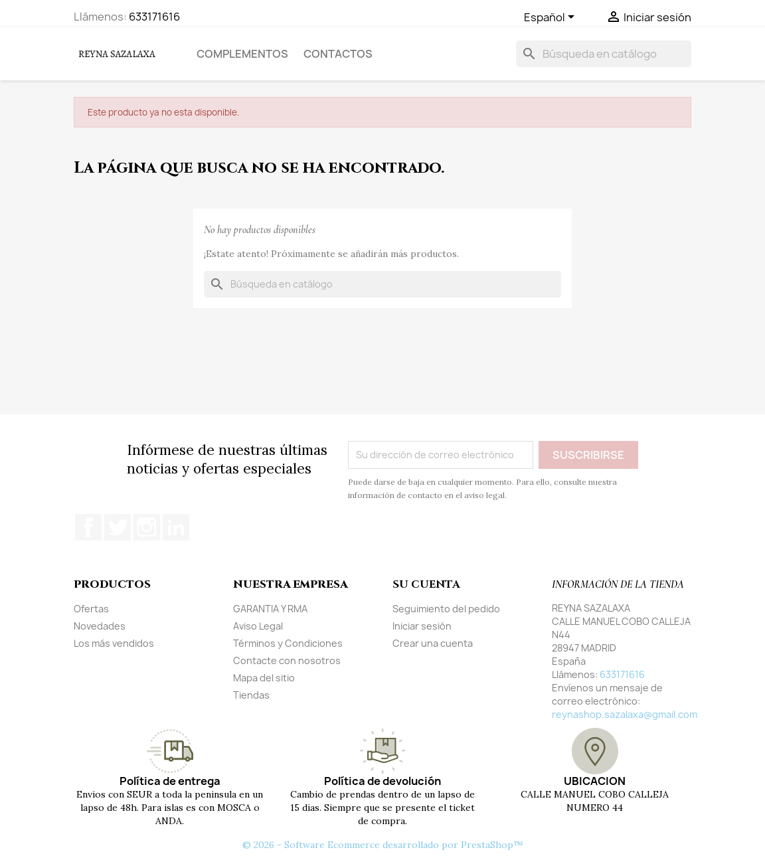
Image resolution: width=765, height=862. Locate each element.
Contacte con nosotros (287, 660)
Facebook (88, 527)
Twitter (117, 527)
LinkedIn (176, 527)
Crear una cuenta (432, 643)
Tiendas (251, 695)
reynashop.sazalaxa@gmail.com (624, 714)
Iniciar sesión (422, 626)
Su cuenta (426, 584)
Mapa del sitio (264, 677)
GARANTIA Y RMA (270, 608)
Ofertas (91, 608)
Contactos (338, 53)
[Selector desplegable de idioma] (551, 18)
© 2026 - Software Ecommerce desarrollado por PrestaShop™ (382, 845)
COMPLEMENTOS (242, 53)
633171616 (154, 16)
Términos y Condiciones (288, 643)
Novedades (100, 626)
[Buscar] (603, 54)
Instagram (146, 527)
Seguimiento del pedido (446, 608)
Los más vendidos (114, 643)
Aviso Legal (258, 626)
